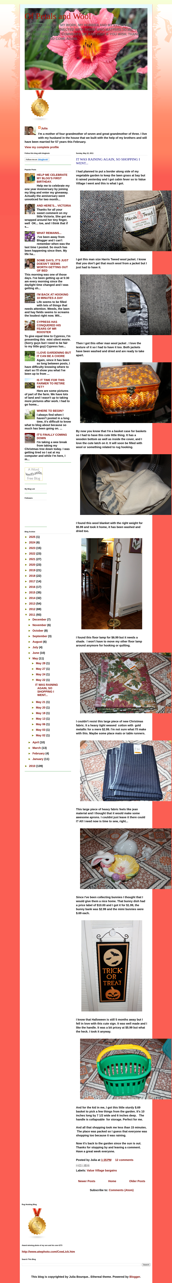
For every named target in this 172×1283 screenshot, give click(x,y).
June (36, 652)
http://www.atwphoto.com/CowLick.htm (48, 1251)
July (35, 647)
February (38, 753)
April (36, 742)
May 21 (41, 702)
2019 (32, 570)
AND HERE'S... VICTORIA (54, 205)
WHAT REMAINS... (49, 233)
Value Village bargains (102, 1170)
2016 (32, 586)
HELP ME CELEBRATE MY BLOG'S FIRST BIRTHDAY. (52, 178)
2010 (32, 766)
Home (112, 1181)
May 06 (41, 724)
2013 (32, 603)
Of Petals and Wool (58, 16)
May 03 (41, 729)
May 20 (41, 707)
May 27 (41, 668)
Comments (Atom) (121, 1190)
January (38, 759)
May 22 (41, 679)
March (37, 747)
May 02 (41, 735)
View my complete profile (42, 147)
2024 (32, 542)
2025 (32, 536)
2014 (32, 598)
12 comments (124, 1159)
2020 (32, 564)
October (38, 630)
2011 (32, 614)
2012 (32, 609)
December (39, 619)
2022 (32, 553)
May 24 (41, 674)
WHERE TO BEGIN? (50, 410)
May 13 (41, 718)
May (35, 658)
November (39, 625)
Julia (44, 128)
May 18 (41, 713)
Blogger (134, 1276)
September (40, 636)
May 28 (41, 663)
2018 (32, 575)
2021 (32, 559)
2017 (32, 581)
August (37, 641)
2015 (32, 592)
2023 (32, 548)
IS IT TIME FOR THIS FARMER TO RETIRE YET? (51, 383)
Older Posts (137, 1181)
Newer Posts (86, 1181)
